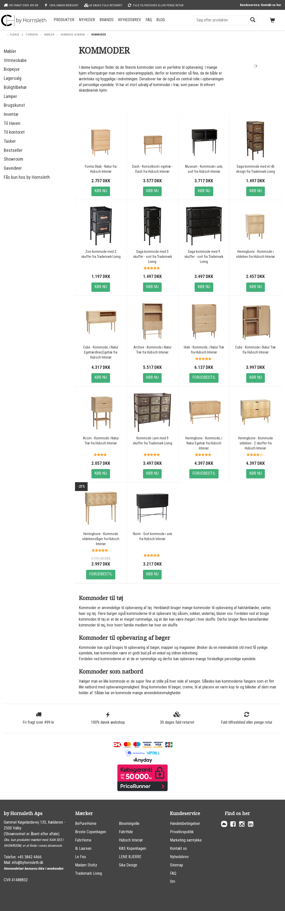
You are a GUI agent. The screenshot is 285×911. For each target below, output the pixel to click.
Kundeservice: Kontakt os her (260, 5)
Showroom (13, 159)
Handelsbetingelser (185, 823)
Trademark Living (88, 873)
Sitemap (176, 865)
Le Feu (80, 856)
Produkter (64, 19)
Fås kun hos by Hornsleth (27, 177)
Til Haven (12, 123)
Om (172, 881)
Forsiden (32, 34)
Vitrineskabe (15, 60)
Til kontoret (14, 132)
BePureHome (85, 823)
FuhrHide (126, 831)
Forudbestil (204, 377)
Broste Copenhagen (90, 831)
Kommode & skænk (73, 34)
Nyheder (87, 19)
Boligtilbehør (15, 87)
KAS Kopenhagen (132, 848)
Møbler (49, 34)
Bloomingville (129, 823)
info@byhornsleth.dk (27, 862)
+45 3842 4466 (29, 857)
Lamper (10, 96)
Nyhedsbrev (129, 19)
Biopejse (12, 69)
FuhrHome (83, 840)
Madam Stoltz (86, 865)
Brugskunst (14, 105)
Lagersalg (12, 78)
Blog (160, 19)
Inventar (11, 114)
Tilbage (14, 34)
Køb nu (100, 190)
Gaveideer (13, 168)
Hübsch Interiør (131, 840)
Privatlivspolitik (182, 831)
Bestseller (13, 150)
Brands (106, 19)
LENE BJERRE (130, 856)
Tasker (10, 141)
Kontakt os (178, 848)
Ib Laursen (83, 848)
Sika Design (128, 865)
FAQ (149, 19)
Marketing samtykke (186, 840)
